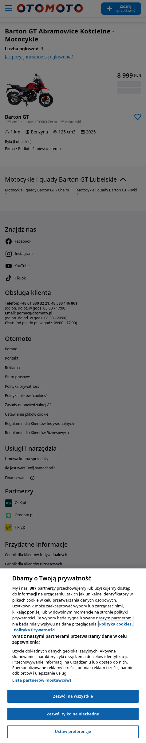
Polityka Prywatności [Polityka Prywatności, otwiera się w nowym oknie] (35, 630)
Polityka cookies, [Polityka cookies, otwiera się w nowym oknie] (115, 624)
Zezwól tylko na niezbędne (73, 714)
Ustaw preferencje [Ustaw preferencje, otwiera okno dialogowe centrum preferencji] (73, 731)
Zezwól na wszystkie (73, 696)
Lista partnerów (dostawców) (41, 680)
